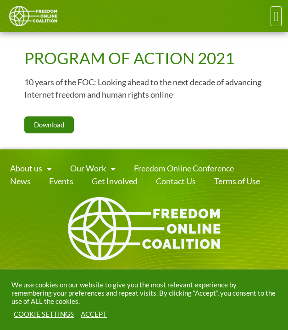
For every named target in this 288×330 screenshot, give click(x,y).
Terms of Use (237, 181)
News (20, 181)
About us (31, 168)
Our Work (93, 168)
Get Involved (115, 181)
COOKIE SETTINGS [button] (44, 314)
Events (61, 181)
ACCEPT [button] (94, 314)
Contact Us (176, 181)
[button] (276, 16)
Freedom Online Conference (184, 168)
